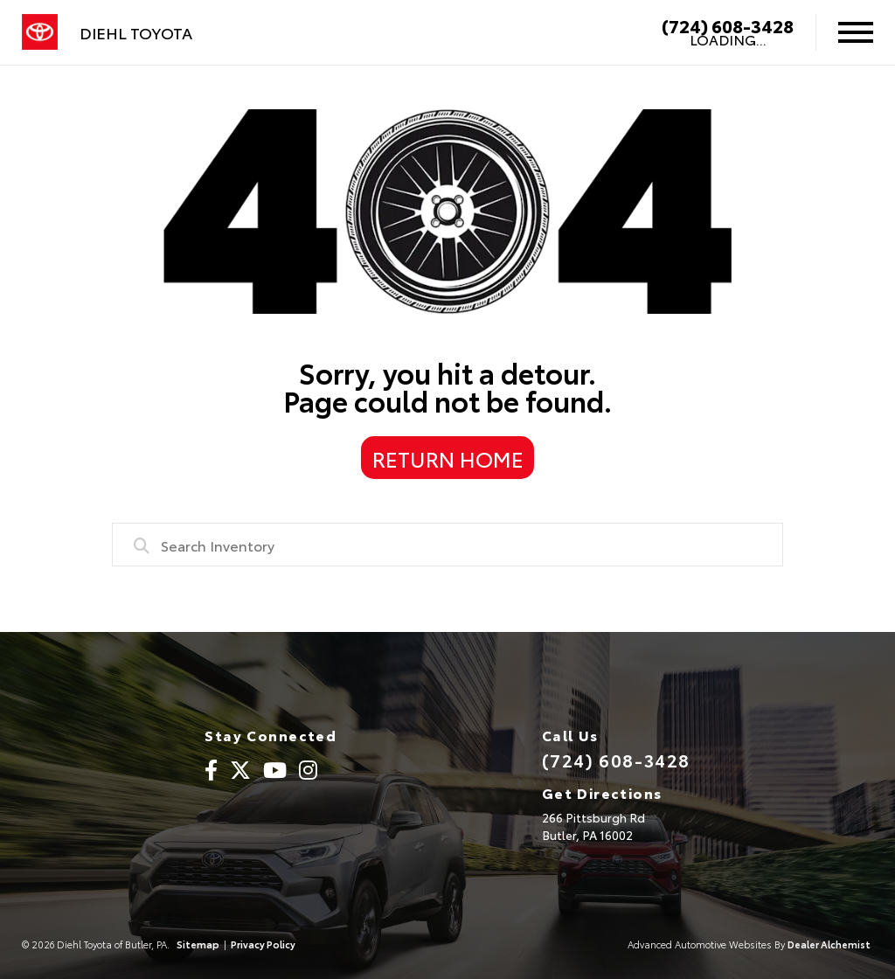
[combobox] (447, 544)
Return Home (448, 458)
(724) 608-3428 (728, 25)
